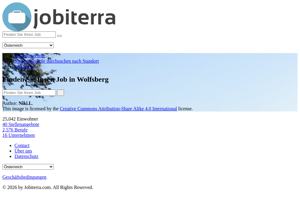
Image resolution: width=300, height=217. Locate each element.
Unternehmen (18, 135)
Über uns (23, 150)
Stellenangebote (20, 124)
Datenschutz (26, 156)
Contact (22, 145)
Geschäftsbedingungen (24, 177)
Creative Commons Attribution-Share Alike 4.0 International (118, 108)
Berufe (15, 129)
